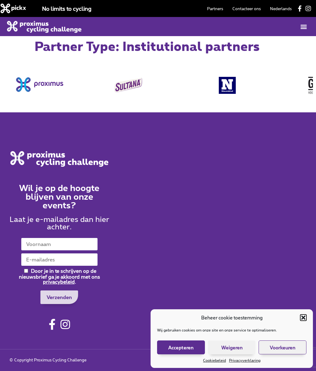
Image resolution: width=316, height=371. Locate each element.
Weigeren (232, 347)
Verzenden (59, 297)
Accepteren (180, 347)
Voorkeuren (282, 347)
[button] (303, 318)
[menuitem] (280, 9)
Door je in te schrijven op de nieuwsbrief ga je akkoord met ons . (59, 276)
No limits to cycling (66, 8)
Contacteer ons (246, 8)
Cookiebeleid (214, 360)
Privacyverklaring (244, 360)
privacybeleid (59, 282)
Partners (215, 8)
